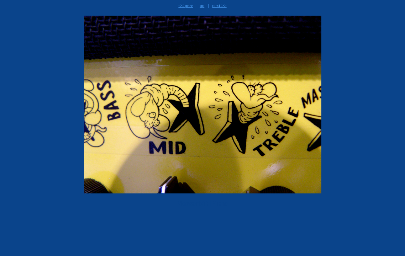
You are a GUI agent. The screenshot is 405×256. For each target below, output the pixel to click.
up (202, 5)
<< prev (185, 5)
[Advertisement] (160, 229)
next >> (219, 5)
